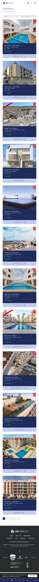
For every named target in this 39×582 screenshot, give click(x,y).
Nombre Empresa (8, 3)
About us (18, 535)
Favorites (31, 538)
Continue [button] (32, 575)
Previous (4, 31)
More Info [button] (17, 576)
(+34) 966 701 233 (14, 541)
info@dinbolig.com (25, 541)
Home (11, 535)
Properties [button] (27, 535)
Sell (16, 538)
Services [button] (9, 538)
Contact (23, 538)
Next (34, 31)
